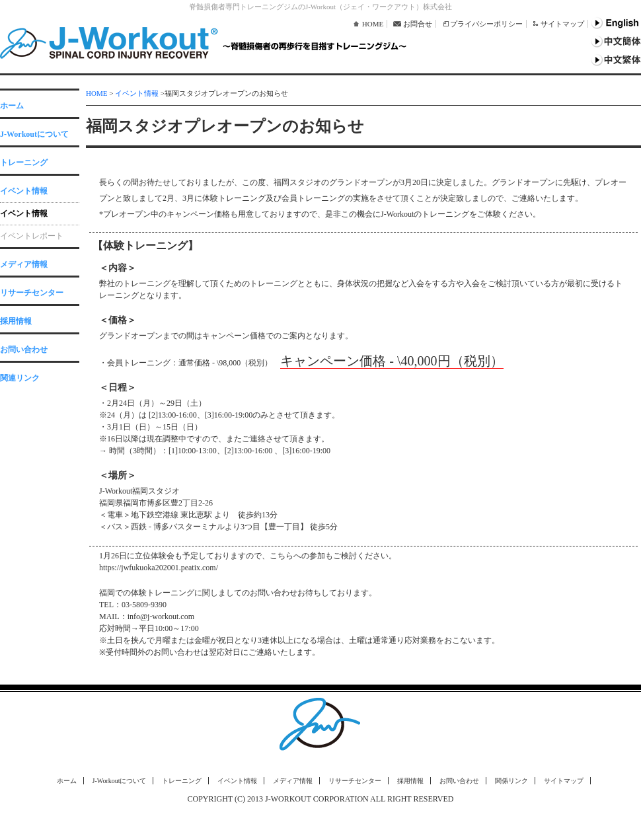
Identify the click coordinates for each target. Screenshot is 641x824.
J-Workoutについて (34, 134)
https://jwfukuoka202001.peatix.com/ (158, 567)
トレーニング (24, 162)
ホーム (12, 105)
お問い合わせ (24, 349)
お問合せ (417, 24)
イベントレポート (31, 236)
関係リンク (511, 780)
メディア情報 (24, 264)
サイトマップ (562, 24)
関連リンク (20, 378)
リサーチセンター (31, 292)
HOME (372, 24)
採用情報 (16, 321)
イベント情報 (24, 191)
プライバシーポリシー (486, 24)
